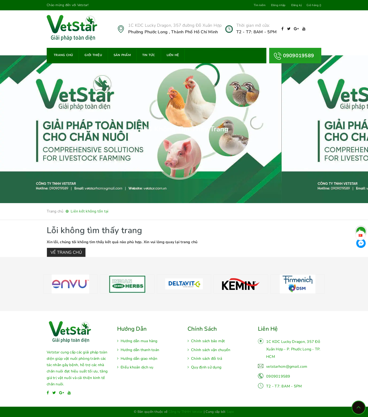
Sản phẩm (122, 55)
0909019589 (278, 376)
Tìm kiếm (259, 5)
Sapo (230, 411)
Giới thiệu (93, 55)
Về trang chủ (66, 252)
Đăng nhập (278, 5)
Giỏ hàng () (314, 5)
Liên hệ (173, 55)
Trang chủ (63, 55)
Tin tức (148, 55)
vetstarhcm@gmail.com (286, 366)
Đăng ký (296, 5)
